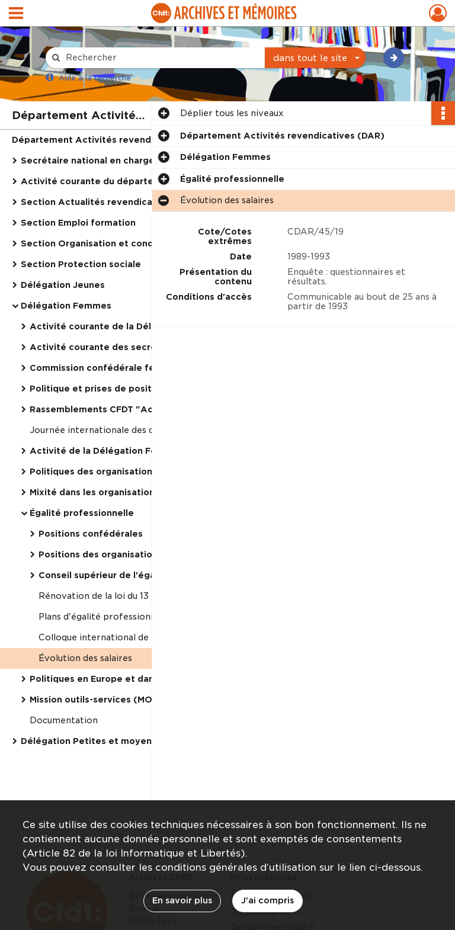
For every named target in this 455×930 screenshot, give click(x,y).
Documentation (64, 720)
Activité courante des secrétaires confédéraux (136, 347)
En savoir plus (182, 900)
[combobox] (315, 58)
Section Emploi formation (78, 222)
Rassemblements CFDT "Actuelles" (109, 409)
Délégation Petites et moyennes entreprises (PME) (136, 741)
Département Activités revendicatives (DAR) (114, 140)
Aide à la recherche (95, 77)
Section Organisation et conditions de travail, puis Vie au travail (139, 243)
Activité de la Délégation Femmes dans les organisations (148, 451)
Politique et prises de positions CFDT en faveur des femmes (148, 388)
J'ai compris (267, 900)
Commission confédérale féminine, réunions (129, 368)
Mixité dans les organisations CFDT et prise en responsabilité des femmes (148, 492)
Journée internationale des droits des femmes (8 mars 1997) (148, 430)
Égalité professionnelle (82, 513)
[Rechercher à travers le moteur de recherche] (161, 58)
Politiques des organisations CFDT (106, 471)
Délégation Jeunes (63, 285)
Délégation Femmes (66, 305)
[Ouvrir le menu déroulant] (16, 14)
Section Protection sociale (81, 264)
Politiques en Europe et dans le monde (116, 679)
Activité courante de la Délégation (108, 326)
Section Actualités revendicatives (98, 202)
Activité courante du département (99, 181)
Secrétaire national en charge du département (126, 160)
